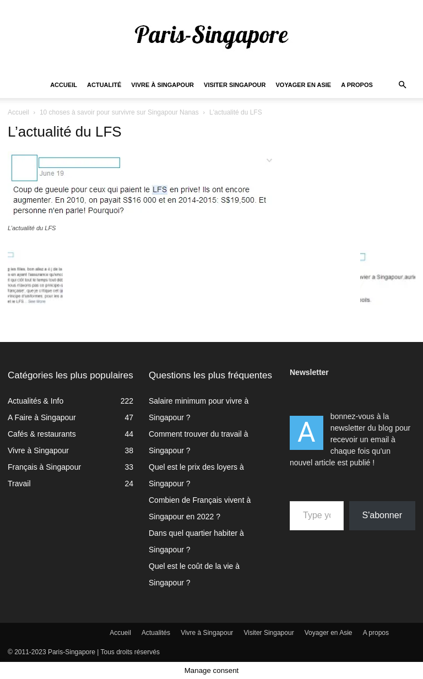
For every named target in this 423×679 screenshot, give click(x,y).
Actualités (156, 633)
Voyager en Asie (304, 85)
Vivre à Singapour (162, 85)
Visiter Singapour (234, 85)
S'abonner (382, 515)
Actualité (104, 85)
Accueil (63, 85)
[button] (402, 85)
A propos (357, 85)
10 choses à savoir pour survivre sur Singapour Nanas (119, 112)
